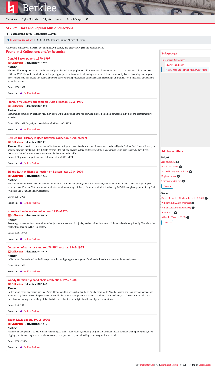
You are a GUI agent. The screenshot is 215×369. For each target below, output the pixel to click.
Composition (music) (171, 181)
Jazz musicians (168, 162)
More (168, 186)
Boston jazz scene (170, 166)
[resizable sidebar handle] (160, 201)
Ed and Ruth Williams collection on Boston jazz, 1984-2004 (45, 172)
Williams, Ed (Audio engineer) (176, 203)
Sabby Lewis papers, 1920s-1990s (29, 320)
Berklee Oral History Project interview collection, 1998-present (47, 138)
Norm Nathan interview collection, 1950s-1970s (38, 211)
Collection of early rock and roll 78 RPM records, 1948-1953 (46, 247)
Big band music (169, 176)
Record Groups (74, 19)
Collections (11, 19)
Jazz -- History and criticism (175, 171)
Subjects (47, 19)
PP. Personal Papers (175, 65)
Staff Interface (147, 364)
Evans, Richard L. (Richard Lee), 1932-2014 (183, 198)
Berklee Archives (32, 93)
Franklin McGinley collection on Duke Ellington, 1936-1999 (45, 102)
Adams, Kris (167, 212)
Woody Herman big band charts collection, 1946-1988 (42, 280)
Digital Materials (30, 19)
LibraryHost (205, 364)
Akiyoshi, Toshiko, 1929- (173, 217)
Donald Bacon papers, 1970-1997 (29, 58)
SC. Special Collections (21, 40)
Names (59, 19)
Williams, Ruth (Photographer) (176, 207)
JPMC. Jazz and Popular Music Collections (186, 69)
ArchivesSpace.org (169, 364)
